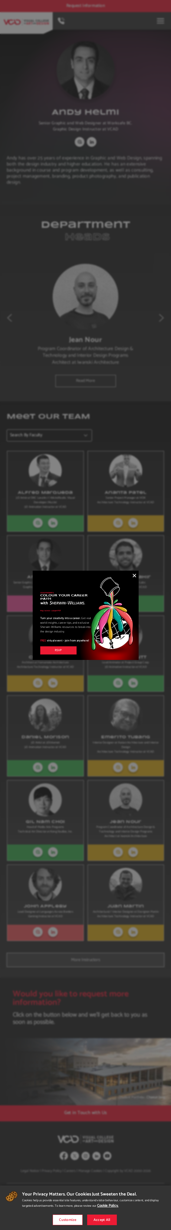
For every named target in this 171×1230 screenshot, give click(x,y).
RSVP (58, 650)
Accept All (102, 1220)
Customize (67, 1220)
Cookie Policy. (107, 1206)
